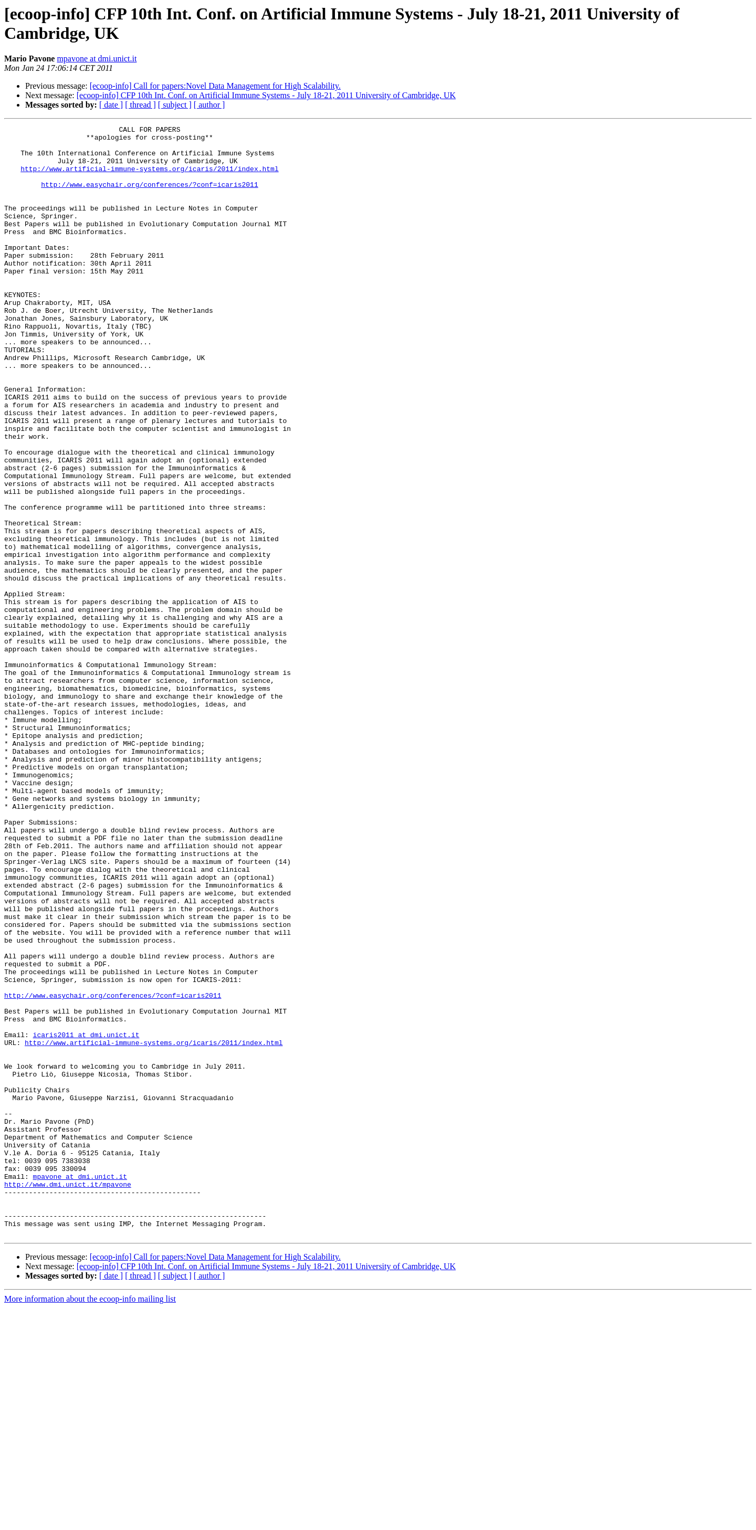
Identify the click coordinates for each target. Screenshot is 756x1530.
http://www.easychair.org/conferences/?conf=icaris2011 (149, 197)
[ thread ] (140, 104)
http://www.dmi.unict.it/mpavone (67, 1396)
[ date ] (111, 104)
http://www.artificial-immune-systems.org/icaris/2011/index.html (149, 178)
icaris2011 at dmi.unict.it (86, 1217)
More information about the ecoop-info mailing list (90, 1520)
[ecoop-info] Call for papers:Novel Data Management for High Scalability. (215, 85)
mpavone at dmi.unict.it (96, 58)
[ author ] (209, 104)
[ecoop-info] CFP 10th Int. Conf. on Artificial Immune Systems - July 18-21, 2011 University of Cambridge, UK (266, 95)
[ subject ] (175, 104)
